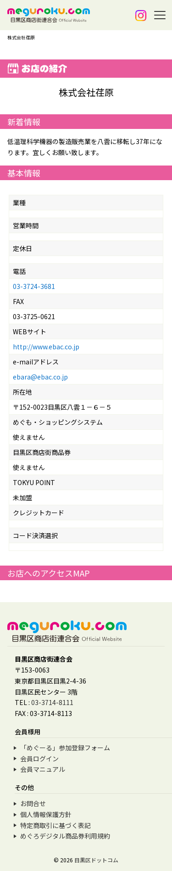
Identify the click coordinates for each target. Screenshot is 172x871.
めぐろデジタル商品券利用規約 (65, 835)
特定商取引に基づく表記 (55, 825)
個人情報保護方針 (46, 814)
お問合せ (33, 803)
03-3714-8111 (52, 702)
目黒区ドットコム (96, 860)
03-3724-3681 (34, 286)
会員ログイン (39, 758)
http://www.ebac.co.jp (46, 346)
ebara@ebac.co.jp (40, 376)
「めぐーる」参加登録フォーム (65, 747)
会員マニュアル (42, 769)
